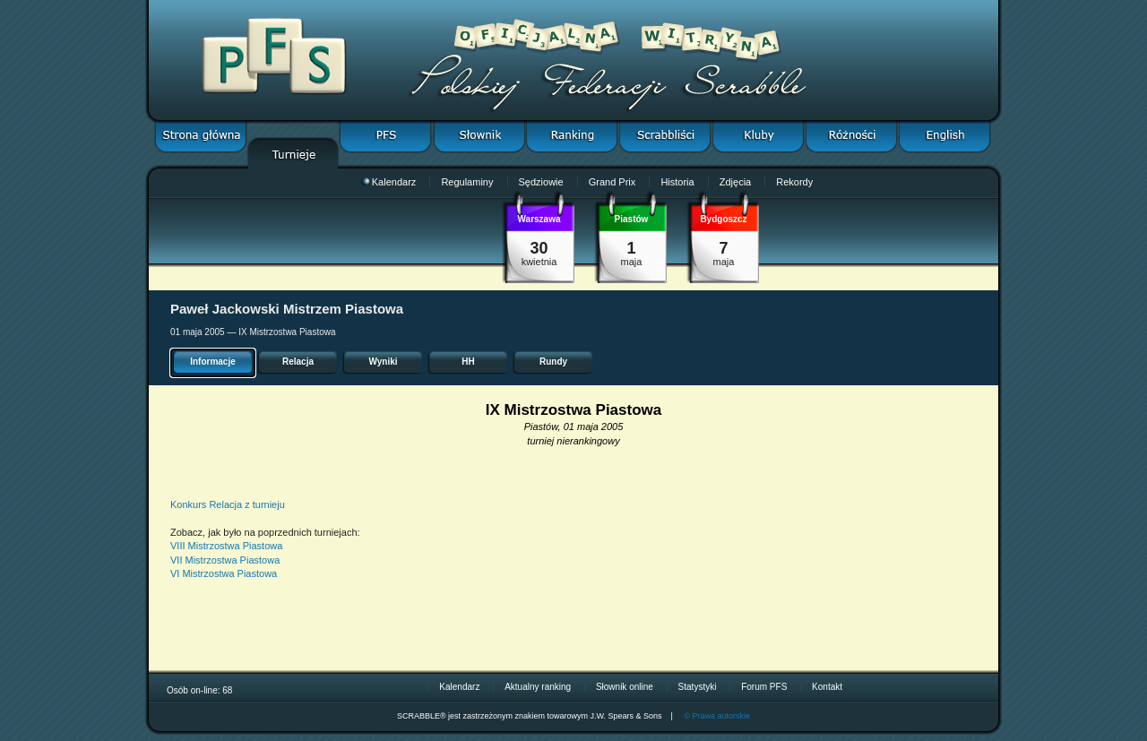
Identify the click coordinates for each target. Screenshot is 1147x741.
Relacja (298, 361)
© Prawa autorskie (717, 715)
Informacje (213, 361)
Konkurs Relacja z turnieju (227, 504)
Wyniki (382, 361)
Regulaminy (467, 182)
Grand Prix (612, 182)
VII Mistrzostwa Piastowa (225, 560)
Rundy (553, 361)
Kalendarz (389, 182)
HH (467, 361)
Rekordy (794, 182)
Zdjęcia (735, 182)
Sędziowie (541, 182)
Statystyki (697, 687)
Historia (677, 182)
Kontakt (827, 687)
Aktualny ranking (538, 687)
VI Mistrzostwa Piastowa (223, 573)
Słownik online (624, 687)
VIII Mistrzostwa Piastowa (226, 545)
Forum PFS (764, 687)
